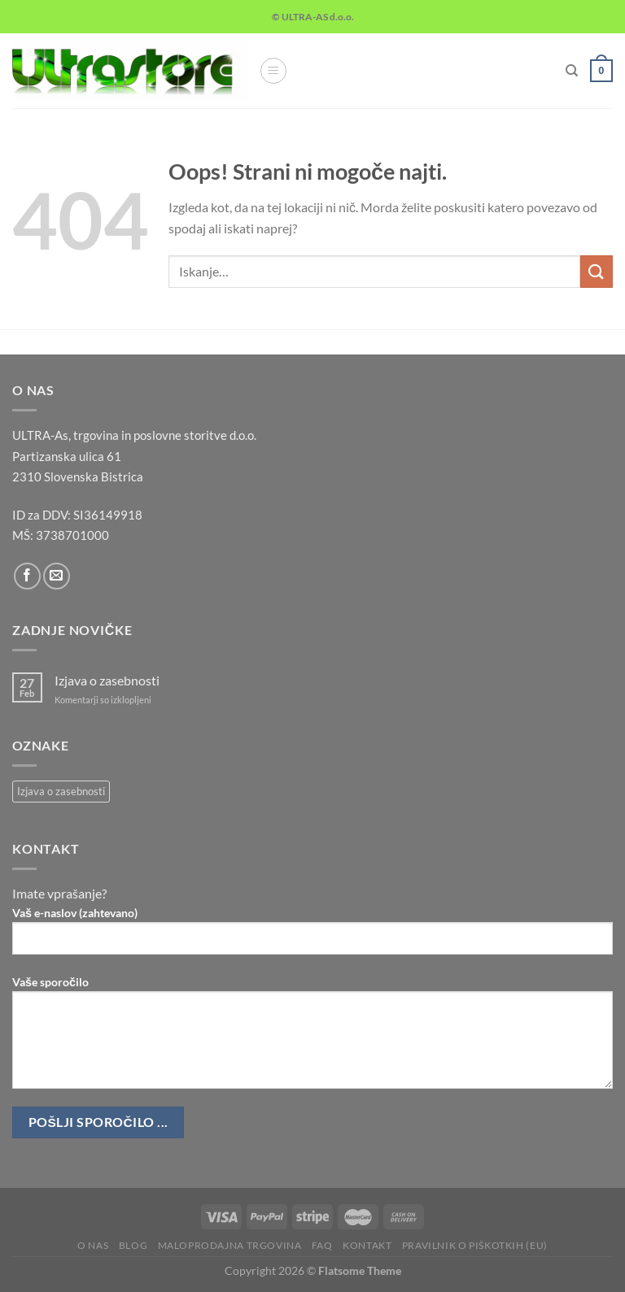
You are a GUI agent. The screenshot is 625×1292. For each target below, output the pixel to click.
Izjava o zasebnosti (107, 680)
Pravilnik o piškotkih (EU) (475, 1245)
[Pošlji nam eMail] (56, 576)
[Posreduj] (596, 271)
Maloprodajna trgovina (230, 1245)
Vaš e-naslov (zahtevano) (312, 937)
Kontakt (367, 1245)
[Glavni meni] (273, 71)
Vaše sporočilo (312, 1038)
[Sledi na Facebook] (27, 576)
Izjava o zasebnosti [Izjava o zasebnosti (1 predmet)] (61, 791)
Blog (133, 1245)
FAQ (322, 1245)
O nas (92, 1245)
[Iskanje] (572, 70)
